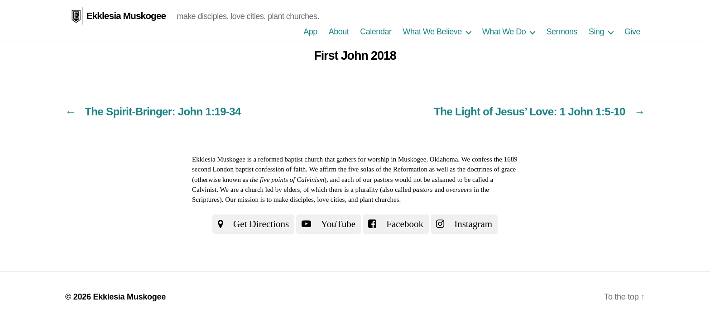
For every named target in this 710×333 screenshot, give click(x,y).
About (339, 31)
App (310, 31)
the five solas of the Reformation (382, 169)
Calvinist (204, 189)
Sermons (561, 31)
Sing (596, 31)
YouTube (328, 224)
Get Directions (253, 224)
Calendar (375, 31)
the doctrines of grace (486, 169)
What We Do (504, 31)
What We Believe (432, 31)
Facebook (395, 224)
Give (632, 31)
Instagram (464, 224)
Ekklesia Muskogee (126, 15)
